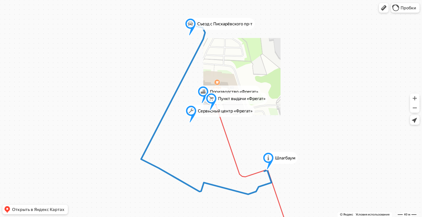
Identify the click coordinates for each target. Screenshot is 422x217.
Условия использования (372, 214)
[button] (384, 8)
